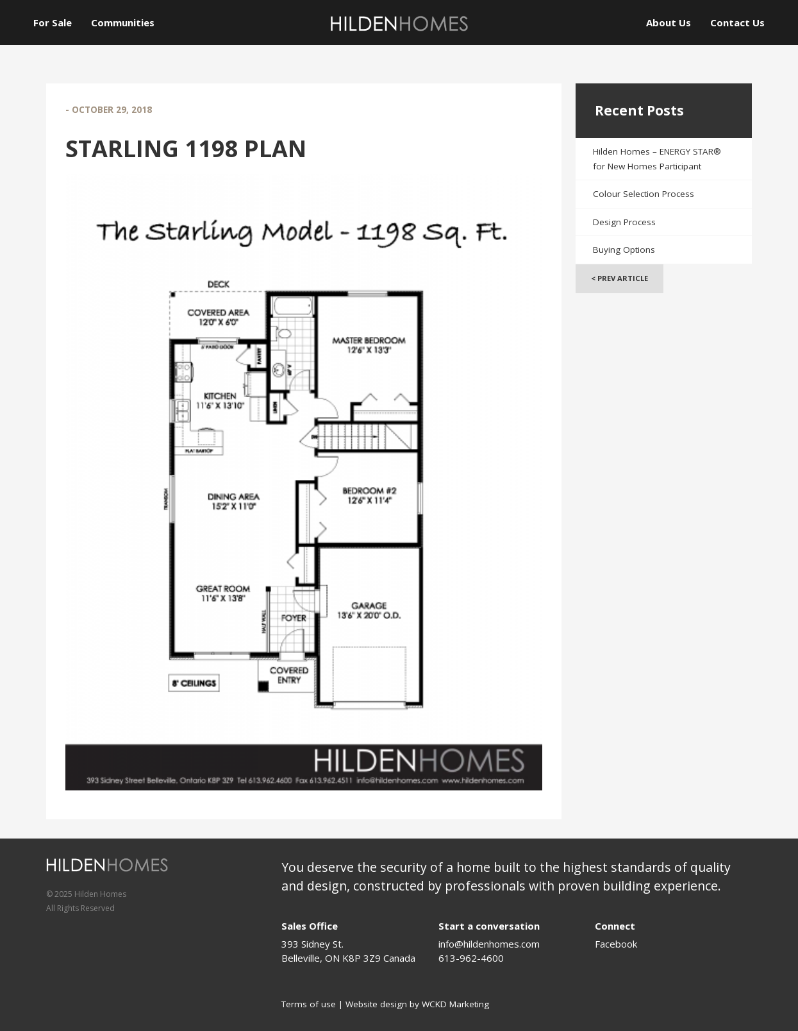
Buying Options (624, 249)
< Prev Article (619, 278)
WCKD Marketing (455, 1004)
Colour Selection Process (643, 194)
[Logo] (399, 23)
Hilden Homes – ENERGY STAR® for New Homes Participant (657, 159)
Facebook (616, 943)
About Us (668, 22)
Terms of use (308, 1004)
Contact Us (737, 22)
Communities (122, 22)
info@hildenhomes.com (489, 943)
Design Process (624, 222)
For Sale (52, 22)
